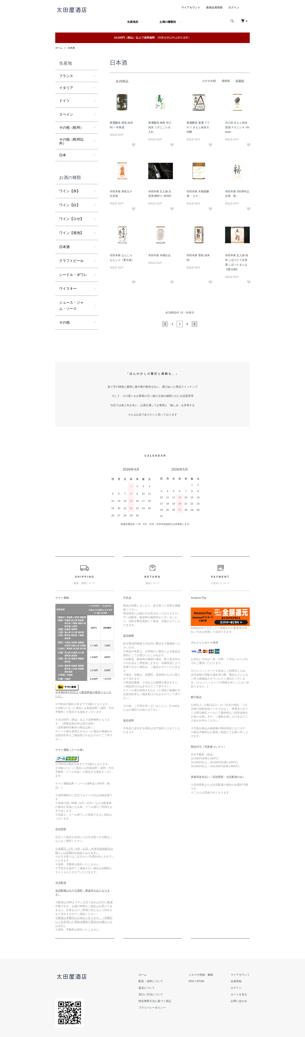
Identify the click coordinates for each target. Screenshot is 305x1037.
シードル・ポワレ (73, 275)
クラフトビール (71, 261)
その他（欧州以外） (71, 141)
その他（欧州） (71, 127)
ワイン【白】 (69, 205)
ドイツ (64, 101)
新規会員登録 (214, 7)
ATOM (200, 981)
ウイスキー (68, 289)
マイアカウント (190, 7)
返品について (146, 987)
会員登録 (236, 981)
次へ (194, 324)
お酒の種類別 (168, 21)
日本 (62, 155)
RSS (191, 981)
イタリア (66, 88)
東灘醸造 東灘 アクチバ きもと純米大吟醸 (198, 127)
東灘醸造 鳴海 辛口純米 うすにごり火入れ (160, 127)
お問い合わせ (239, 1001)
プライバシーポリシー (152, 1007)
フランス (66, 76)
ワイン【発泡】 (71, 233)
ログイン (233, 7)
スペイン (66, 114)
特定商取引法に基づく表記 (154, 1001)
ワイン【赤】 (69, 191)
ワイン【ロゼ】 (71, 219)
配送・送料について (150, 981)
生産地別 (132, 21)
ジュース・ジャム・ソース (71, 306)
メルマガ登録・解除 (201, 974)
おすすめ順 (209, 80)
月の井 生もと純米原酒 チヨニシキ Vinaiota (237, 127)
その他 (64, 322)
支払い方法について (150, 994)
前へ (165, 324)
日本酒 (71, 48)
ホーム (58, 48)
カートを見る (239, 994)
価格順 (226, 80)
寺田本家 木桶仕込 (159, 255)
